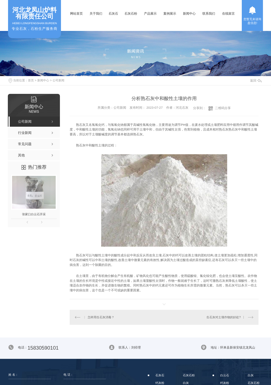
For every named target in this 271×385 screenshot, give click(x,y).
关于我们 (96, 13)
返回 (255, 80)
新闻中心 (189, 13)
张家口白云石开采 (34, 214)
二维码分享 (223, 108)
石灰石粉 (130, 13)
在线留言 (228, 13)
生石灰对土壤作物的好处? (223, 317)
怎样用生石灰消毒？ (100, 317)
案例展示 (169, 13)
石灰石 (113, 13)
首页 (31, 80)
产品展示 (150, 13)
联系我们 (208, 13)
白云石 (224, 375)
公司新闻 (58, 80)
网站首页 (76, 13)
